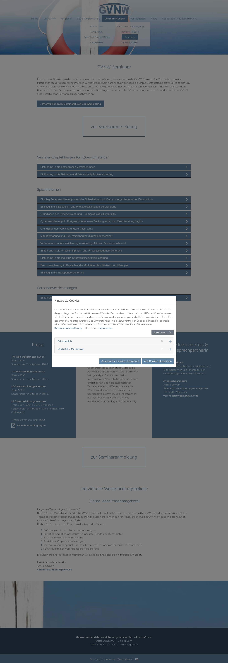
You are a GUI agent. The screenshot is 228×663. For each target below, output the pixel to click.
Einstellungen (159, 332)
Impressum (105, 328)
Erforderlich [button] (65, 341)
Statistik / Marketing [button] (70, 348)
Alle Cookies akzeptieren (158, 361)
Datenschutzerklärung (68, 328)
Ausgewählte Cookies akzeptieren (120, 361)
